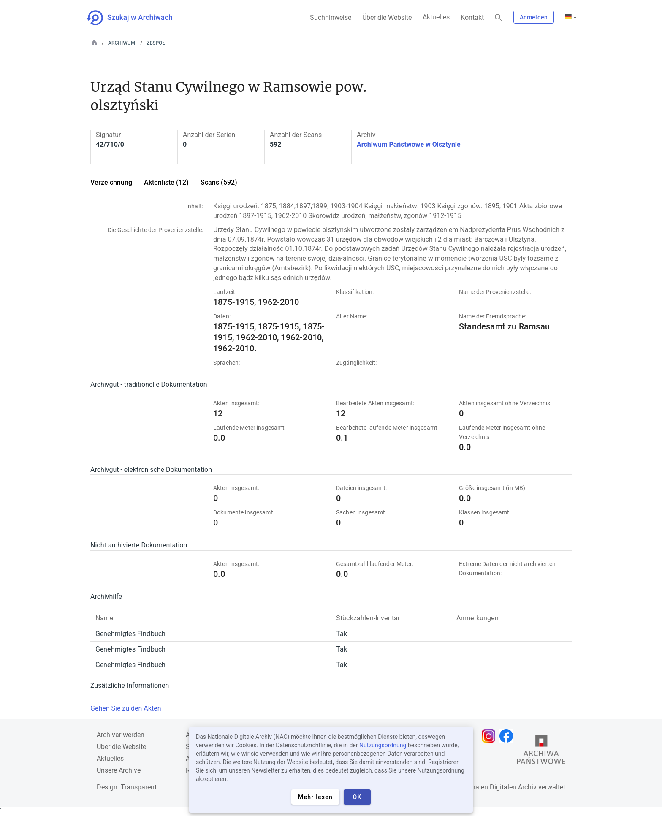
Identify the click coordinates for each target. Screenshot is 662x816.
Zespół (156, 43)
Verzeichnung (111, 182)
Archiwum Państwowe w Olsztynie (409, 144)
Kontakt (472, 17)
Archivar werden (120, 735)
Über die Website (387, 17)
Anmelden (534, 17)
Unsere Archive (119, 770)
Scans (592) (219, 182)
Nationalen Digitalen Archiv (496, 787)
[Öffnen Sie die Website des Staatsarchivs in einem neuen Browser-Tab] (541, 751)
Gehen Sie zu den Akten (125, 708)
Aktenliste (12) (166, 182)
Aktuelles (436, 17)
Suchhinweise (330, 17)
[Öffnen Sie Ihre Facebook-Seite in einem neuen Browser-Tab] (508, 736)
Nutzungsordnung (382, 745)
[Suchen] (498, 18)
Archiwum (121, 43)
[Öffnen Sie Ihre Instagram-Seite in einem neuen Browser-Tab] (490, 736)
